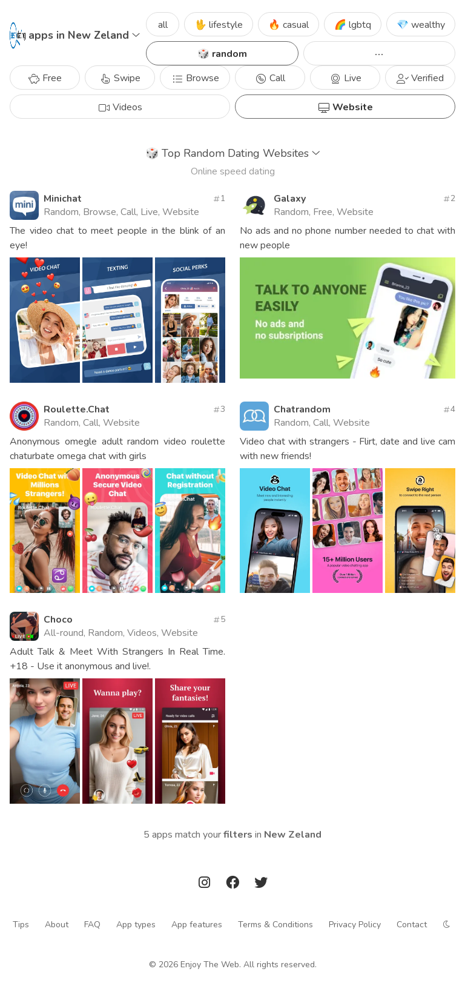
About (56, 924)
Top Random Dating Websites (232, 153)
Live (345, 78)
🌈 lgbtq (352, 24)
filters (237, 834)
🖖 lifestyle (218, 24)
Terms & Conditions (275, 924)
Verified (420, 78)
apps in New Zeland (84, 35)
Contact (412, 924)
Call (270, 78)
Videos (120, 107)
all (163, 24)
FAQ (92, 924)
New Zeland (293, 834)
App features (196, 924)
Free (45, 78)
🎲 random (222, 54)
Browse (195, 78)
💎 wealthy (421, 24)
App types (136, 924)
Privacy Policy (355, 924)
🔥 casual (288, 24)
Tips (21, 924)
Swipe (119, 78)
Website (345, 107)
